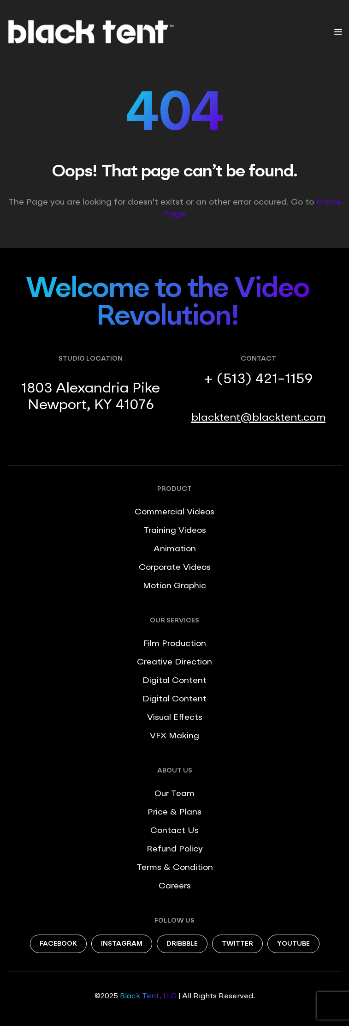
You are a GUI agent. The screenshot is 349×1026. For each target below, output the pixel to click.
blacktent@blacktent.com (258, 418)
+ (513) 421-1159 (258, 379)
